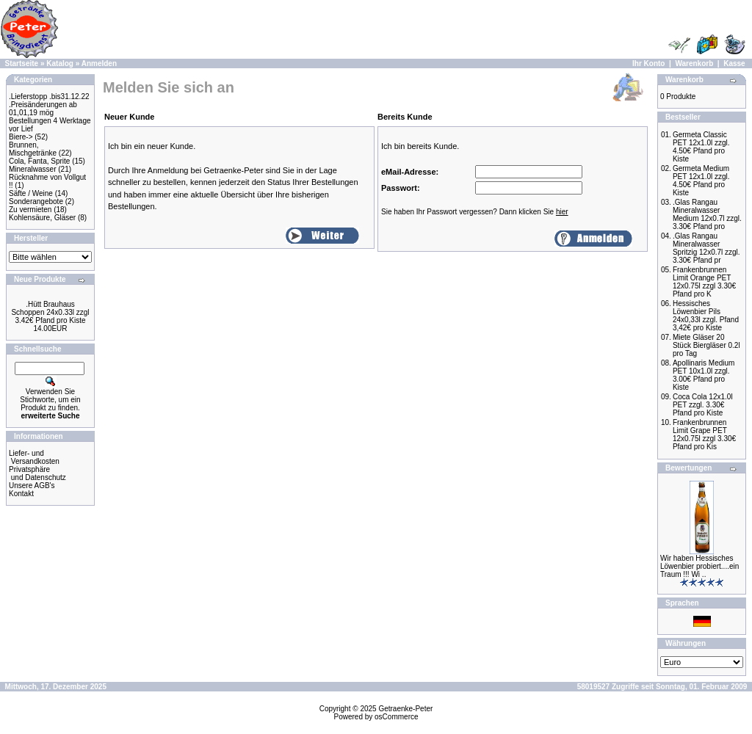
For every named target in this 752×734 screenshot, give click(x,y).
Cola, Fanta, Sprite (39, 161)
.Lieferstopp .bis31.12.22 (49, 96)
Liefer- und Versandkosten (34, 457)
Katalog (59, 63)
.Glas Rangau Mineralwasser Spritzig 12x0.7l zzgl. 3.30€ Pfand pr (706, 248)
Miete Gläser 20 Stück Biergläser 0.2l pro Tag (706, 345)
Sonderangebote (36, 201)
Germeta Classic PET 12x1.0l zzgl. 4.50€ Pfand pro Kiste (701, 147)
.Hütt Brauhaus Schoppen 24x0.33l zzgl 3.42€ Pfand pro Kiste (50, 312)
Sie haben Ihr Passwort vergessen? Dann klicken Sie (474, 212)
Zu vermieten (30, 210)
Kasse (734, 63)
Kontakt (21, 494)
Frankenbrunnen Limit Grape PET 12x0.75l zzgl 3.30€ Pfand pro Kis (704, 434)
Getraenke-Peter (405, 709)
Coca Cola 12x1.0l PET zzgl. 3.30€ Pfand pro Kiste (703, 405)
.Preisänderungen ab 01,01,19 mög (43, 109)
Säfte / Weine (31, 193)
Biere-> (21, 137)
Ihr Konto (648, 63)
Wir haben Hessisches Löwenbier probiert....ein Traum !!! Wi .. (699, 566)
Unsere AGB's (32, 486)
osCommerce (396, 717)
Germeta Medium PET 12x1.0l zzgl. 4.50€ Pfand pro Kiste (701, 180)
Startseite (22, 63)
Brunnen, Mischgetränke (33, 149)
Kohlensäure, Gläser (42, 218)
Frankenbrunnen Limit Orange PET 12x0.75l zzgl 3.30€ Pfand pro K (704, 282)
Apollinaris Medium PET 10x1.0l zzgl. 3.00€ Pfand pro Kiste (703, 375)
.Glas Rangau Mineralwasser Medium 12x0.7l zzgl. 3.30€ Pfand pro (707, 214)
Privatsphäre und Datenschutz (37, 473)
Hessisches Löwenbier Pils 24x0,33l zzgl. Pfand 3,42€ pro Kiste (706, 315)
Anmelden (99, 63)
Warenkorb (694, 63)
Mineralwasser (32, 169)
